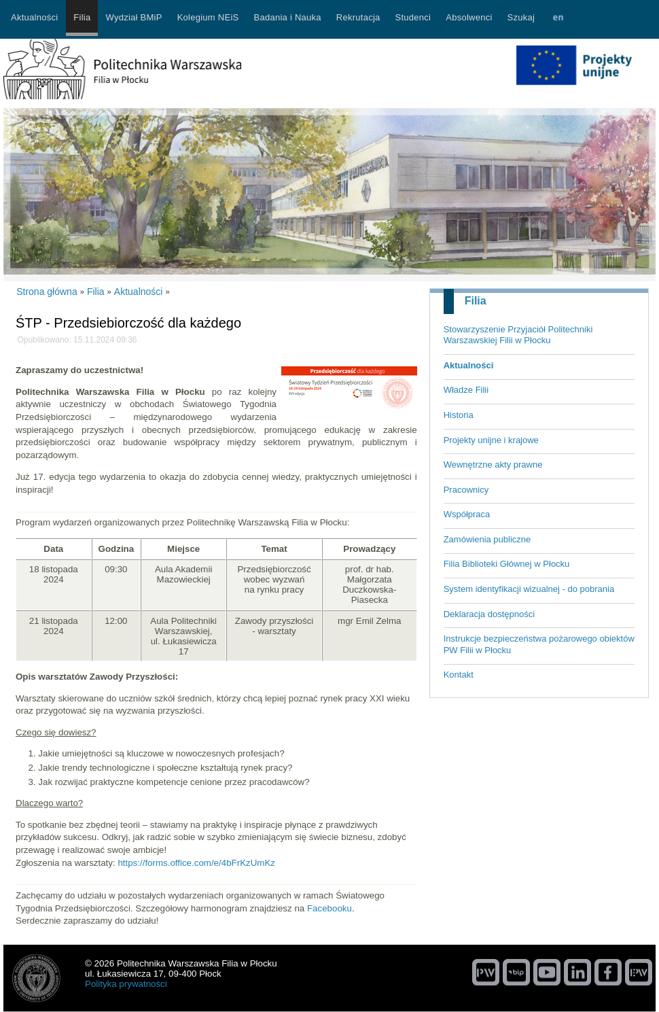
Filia (475, 301)
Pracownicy (466, 490)
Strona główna (46, 291)
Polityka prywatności (126, 984)
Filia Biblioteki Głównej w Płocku (507, 564)
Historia (459, 415)
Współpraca (467, 514)
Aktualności (469, 365)
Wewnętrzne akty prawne (493, 464)
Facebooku (329, 908)
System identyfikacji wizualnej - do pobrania (529, 589)
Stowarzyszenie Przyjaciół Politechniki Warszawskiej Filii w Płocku (518, 335)
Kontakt (459, 674)
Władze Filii (466, 390)
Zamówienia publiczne (487, 539)
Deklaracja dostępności (489, 614)
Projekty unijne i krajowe (491, 440)
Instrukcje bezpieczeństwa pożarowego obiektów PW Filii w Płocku (539, 644)
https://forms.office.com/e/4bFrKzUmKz (196, 863)
